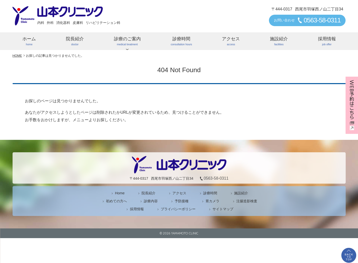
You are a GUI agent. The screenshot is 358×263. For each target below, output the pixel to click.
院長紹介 (75, 41)
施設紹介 (279, 41)
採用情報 (326, 41)
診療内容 (151, 201)
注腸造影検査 (246, 201)
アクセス (231, 41)
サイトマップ (222, 209)
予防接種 (182, 201)
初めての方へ (116, 201)
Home (119, 193)
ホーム (29, 41)
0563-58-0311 (322, 20)
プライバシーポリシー (178, 209)
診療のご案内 (127, 41)
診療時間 (181, 41)
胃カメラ (212, 201)
